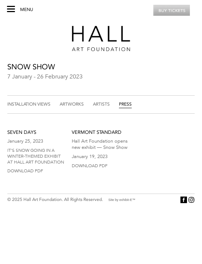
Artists (101, 104)
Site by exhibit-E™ (121, 200)
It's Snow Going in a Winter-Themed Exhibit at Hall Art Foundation (35, 156)
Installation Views (28, 104)
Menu (26, 9)
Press (125, 104)
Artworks (72, 104)
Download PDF (25, 170)
